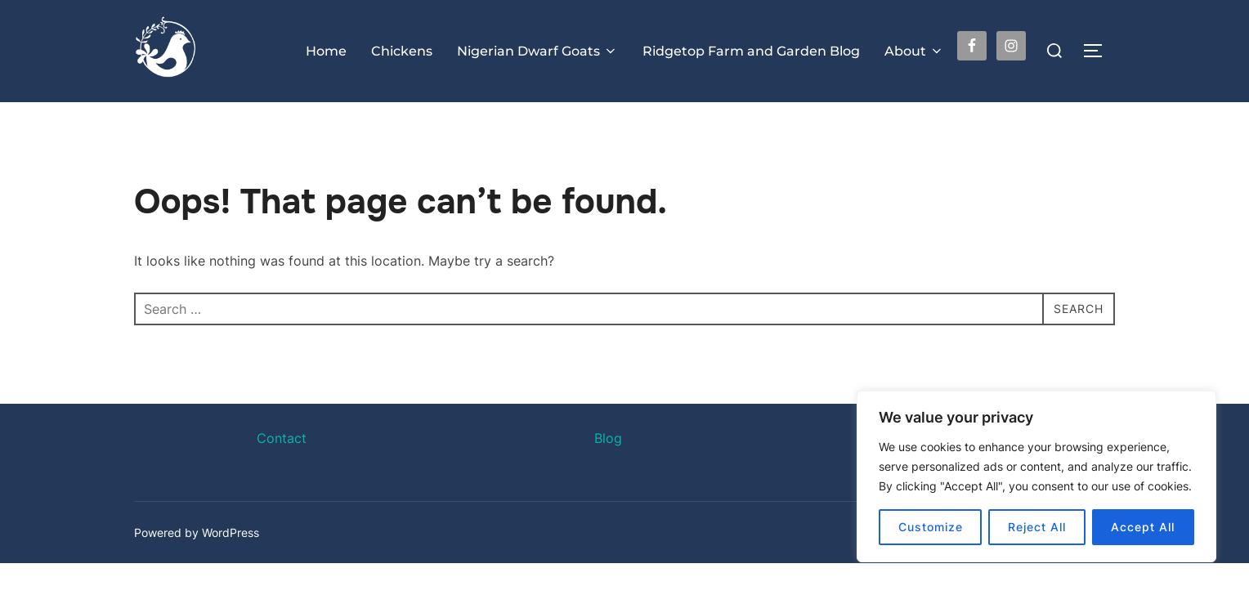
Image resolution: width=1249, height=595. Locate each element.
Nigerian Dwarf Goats (537, 51)
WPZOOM (1088, 563)
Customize (930, 527)
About (914, 51)
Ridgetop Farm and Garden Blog (751, 51)
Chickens (401, 51)
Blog (608, 470)
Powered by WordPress (196, 563)
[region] (1036, 476)
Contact (282, 470)
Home (326, 51)
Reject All (1037, 527)
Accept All (1143, 527)
